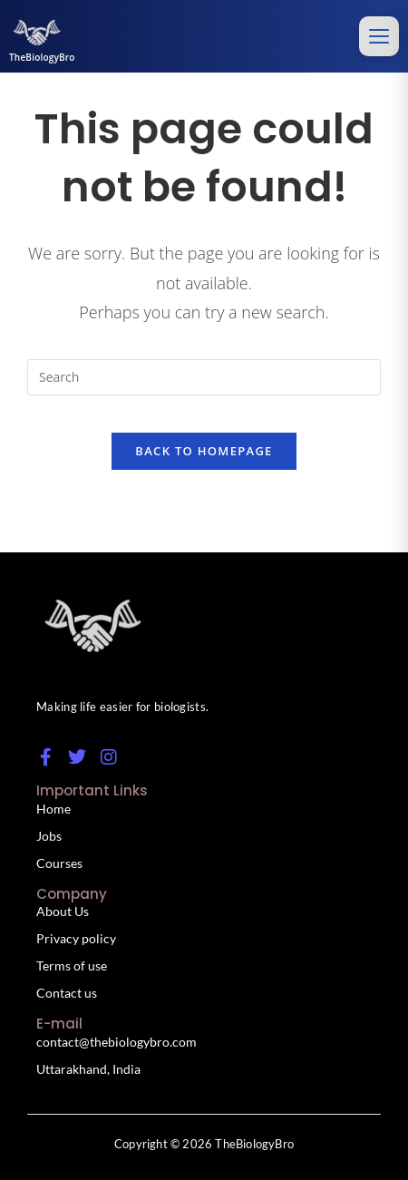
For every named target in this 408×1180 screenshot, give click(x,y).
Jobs (49, 836)
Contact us (66, 992)
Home (53, 808)
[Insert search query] (204, 377)
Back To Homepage (203, 451)
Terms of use (71, 965)
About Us (62, 911)
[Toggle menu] (379, 36)
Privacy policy (76, 938)
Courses (59, 863)
